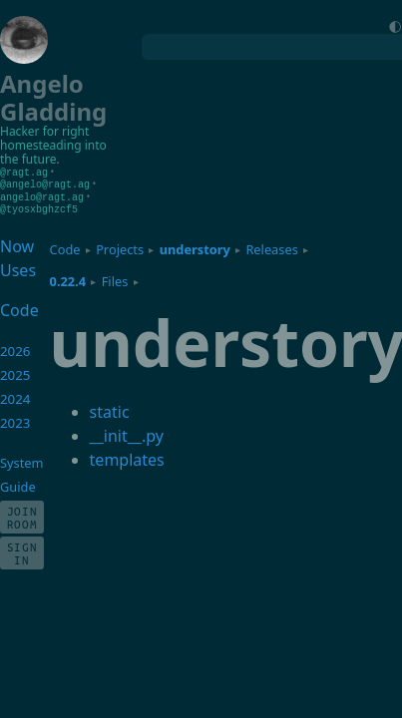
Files (115, 278)
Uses (18, 267)
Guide (18, 484)
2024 (15, 396)
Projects (120, 246)
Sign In (22, 550)
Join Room (22, 515)
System (21, 460)
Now (17, 243)
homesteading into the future (53, 152)
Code (65, 246)
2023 (15, 420)
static (110, 409)
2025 (15, 372)
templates (127, 457)
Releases (271, 246)
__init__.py (127, 433)
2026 (15, 348)
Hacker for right (44, 131)
